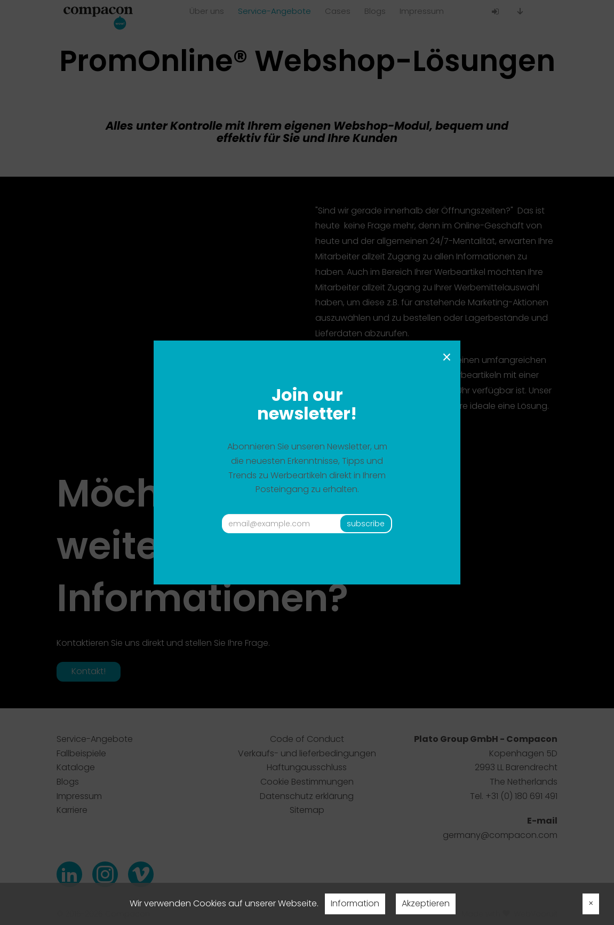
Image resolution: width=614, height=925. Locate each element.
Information (355, 903)
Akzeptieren (426, 903)
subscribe (366, 523)
